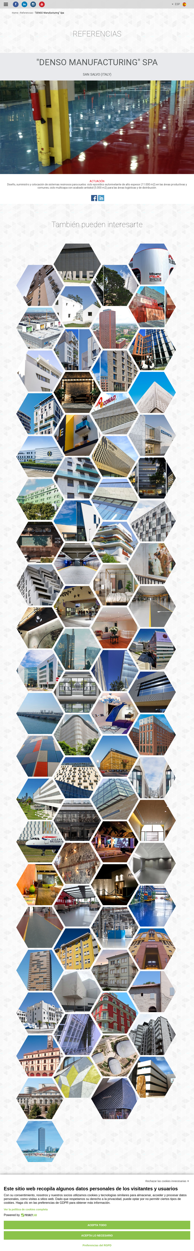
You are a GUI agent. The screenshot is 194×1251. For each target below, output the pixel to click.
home (15, 13)
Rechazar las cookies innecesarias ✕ (167, 1181)
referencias (26, 13)
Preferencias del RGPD (97, 1245)
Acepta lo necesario (97, 1235)
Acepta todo (97, 1225)
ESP (179, 4)
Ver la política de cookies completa (26, 1209)
